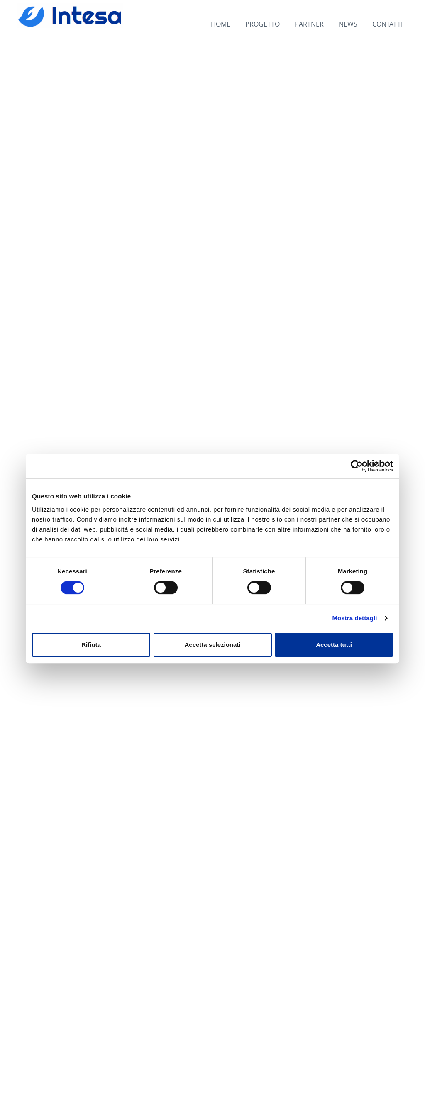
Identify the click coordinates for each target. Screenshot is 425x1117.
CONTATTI (387, 24)
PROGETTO (262, 24)
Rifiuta (91, 644)
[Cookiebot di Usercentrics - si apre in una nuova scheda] (356, 466)
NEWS (348, 24)
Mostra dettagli (354, 618)
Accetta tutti (334, 644)
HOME (220, 24)
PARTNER (309, 24)
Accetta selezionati (212, 644)
